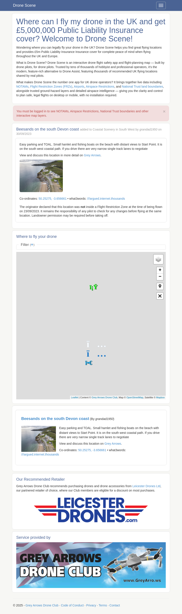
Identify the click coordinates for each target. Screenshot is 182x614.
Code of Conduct (72, 605)
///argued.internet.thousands (106, 198)
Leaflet (74, 397)
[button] (160, 286)
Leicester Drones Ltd (146, 486)
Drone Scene (24, 5)
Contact (114, 605)
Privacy (91, 605)
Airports (79, 86)
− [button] (160, 277)
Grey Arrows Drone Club (104, 397)
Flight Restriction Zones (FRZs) (51, 86)
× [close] (164, 111)
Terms (103, 605)
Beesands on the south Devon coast (55, 418)
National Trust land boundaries (142, 86)
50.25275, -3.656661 (53, 198)
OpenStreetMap (135, 397)
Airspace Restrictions (100, 86)
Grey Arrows (92, 155)
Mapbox (160, 397)
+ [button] (160, 270)
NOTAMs (22, 86)
